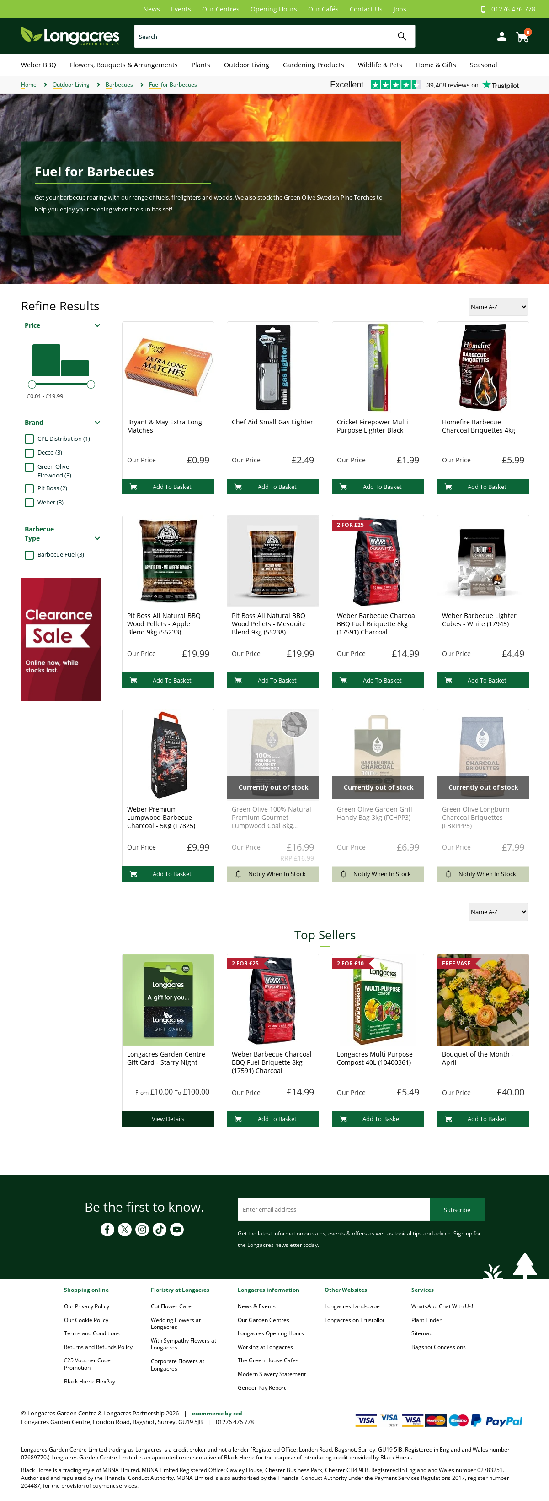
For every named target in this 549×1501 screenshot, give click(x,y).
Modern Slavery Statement (272, 1374)
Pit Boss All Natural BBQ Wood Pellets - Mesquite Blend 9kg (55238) (269, 623)
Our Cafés (323, 9)
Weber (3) (50, 502)
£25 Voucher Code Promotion (87, 1363)
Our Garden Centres (263, 1320)
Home (29, 84)
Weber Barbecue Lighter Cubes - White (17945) (479, 619)
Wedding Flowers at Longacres (176, 1323)
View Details (168, 1119)
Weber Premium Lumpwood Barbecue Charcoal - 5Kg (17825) (161, 817)
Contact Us (366, 9)
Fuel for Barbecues (173, 84)
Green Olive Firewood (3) (54, 470)
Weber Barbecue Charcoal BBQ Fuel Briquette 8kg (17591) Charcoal (377, 623)
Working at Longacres (265, 1347)
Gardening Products (313, 64)
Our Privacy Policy (86, 1306)
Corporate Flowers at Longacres (177, 1364)
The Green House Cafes (268, 1360)
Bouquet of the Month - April (478, 1058)
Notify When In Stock (270, 874)
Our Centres (221, 9)
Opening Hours (274, 9)
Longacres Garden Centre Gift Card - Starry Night (166, 1058)
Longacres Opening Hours (271, 1333)
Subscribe (457, 1210)
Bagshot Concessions (438, 1347)
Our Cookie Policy (86, 1320)
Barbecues (119, 84)
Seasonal (483, 64)
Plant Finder (426, 1320)
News (151, 9)
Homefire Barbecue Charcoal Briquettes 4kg (478, 425)
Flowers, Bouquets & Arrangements (124, 64)
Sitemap (421, 1333)
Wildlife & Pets (380, 64)
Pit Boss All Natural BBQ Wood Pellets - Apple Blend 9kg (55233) (164, 623)
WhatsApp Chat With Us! (442, 1306)
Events (181, 9)
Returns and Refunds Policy (98, 1347)
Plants (201, 64)
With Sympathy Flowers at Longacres (183, 1344)
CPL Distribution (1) (63, 438)
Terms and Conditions (92, 1333)
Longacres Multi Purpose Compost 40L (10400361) (375, 1058)
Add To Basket (160, 486)
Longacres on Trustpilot (354, 1320)
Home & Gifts (436, 64)
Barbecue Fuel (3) (60, 554)
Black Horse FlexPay (89, 1381)
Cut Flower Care (171, 1306)
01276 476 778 (513, 9)
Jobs (400, 9)
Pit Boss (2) (52, 488)
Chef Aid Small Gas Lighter (272, 421)
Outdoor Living (246, 64)
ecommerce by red (217, 1413)
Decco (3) (49, 452)
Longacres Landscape (352, 1306)
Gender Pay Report (262, 1388)
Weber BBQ (38, 64)
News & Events (257, 1306)
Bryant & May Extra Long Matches (164, 425)
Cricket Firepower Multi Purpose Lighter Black (372, 425)
